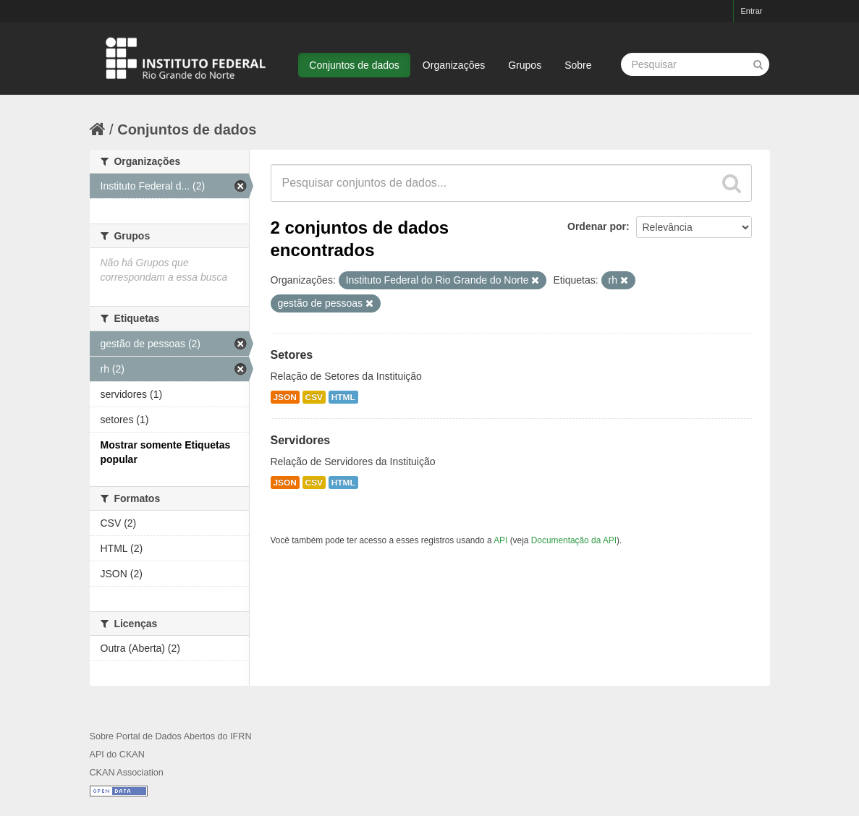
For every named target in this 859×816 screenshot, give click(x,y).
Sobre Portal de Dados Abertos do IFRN (171, 736)
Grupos (524, 65)
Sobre (577, 65)
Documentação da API (574, 540)
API (500, 540)
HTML (343, 397)
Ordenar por (596, 226)
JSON (285, 397)
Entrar (752, 11)
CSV (314, 397)
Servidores (301, 440)
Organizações (454, 65)
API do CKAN (117, 754)
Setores (292, 355)
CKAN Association (127, 773)
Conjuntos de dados (354, 65)
